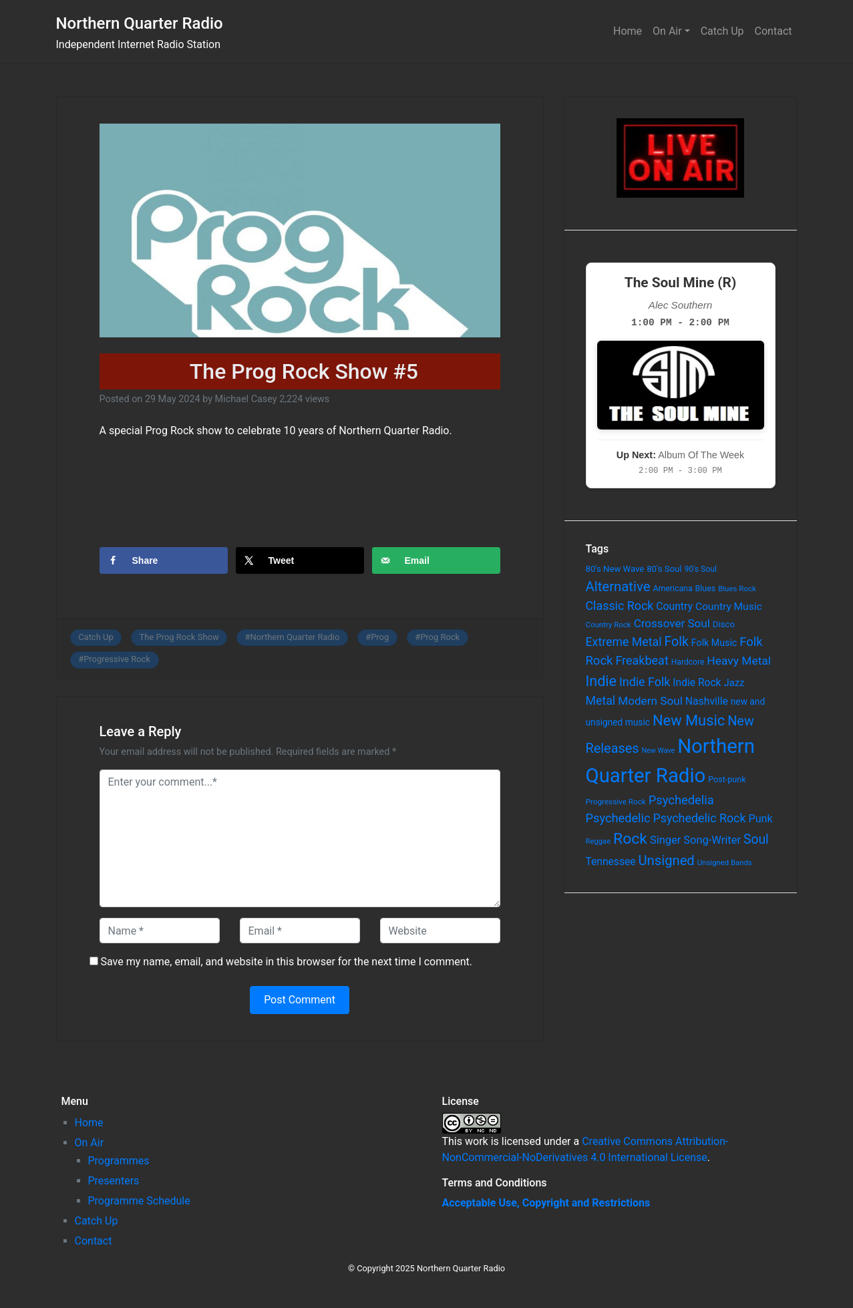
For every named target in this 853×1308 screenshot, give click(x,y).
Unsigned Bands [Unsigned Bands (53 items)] (724, 862)
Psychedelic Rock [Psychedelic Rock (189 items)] (699, 818)
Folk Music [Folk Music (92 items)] (714, 642)
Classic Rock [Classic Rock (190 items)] (620, 606)
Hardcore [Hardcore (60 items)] (688, 662)
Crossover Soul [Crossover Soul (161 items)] (672, 623)
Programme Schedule (139, 1200)
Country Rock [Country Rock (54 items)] (608, 624)
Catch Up (722, 31)
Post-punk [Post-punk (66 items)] (726, 779)
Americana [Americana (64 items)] (672, 588)
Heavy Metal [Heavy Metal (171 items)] (739, 660)
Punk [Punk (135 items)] (760, 818)
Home (627, 31)
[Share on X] (300, 560)
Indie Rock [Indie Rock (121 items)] (697, 683)
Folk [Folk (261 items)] (677, 641)
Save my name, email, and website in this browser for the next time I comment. (286, 961)
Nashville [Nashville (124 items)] (706, 701)
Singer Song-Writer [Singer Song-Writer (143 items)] (695, 840)
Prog (380, 637)
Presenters (114, 1180)
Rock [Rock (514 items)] (630, 839)
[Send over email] (436, 560)
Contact (773, 31)
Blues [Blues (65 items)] (705, 588)
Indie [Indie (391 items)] (601, 681)
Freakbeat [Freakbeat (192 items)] (641, 660)
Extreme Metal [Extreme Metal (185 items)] (624, 642)
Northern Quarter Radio (139, 23)
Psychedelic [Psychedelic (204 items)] (618, 818)
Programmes (119, 1160)
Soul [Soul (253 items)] (756, 839)
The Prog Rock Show (179, 637)
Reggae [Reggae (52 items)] (598, 841)
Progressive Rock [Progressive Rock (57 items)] (616, 801)
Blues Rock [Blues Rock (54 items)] (737, 588)
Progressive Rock (116, 659)
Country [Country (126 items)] (674, 606)
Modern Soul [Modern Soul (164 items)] (650, 700)
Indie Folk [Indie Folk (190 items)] (644, 682)
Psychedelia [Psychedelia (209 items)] (681, 800)
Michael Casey (246, 399)
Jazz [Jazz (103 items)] (733, 683)
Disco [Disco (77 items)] (724, 624)
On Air (667, 31)
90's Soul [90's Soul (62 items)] (700, 569)
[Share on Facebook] (164, 560)
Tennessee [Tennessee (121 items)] (611, 862)
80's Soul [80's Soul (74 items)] (664, 569)
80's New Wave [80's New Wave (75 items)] (615, 569)
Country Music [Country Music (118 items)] (728, 607)
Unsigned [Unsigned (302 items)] (667, 860)
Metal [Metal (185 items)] (601, 700)
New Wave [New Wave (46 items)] (658, 750)
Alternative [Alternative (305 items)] (618, 587)
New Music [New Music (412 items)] (689, 720)
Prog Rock (440, 637)
